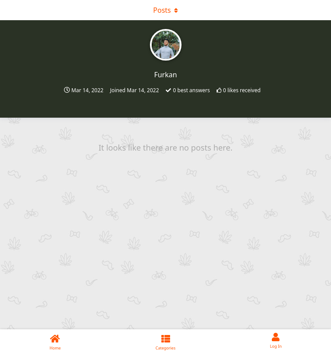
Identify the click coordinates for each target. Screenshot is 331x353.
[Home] (55, 341)
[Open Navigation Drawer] (9, 10)
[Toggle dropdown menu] (166, 10)
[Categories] (165, 341)
